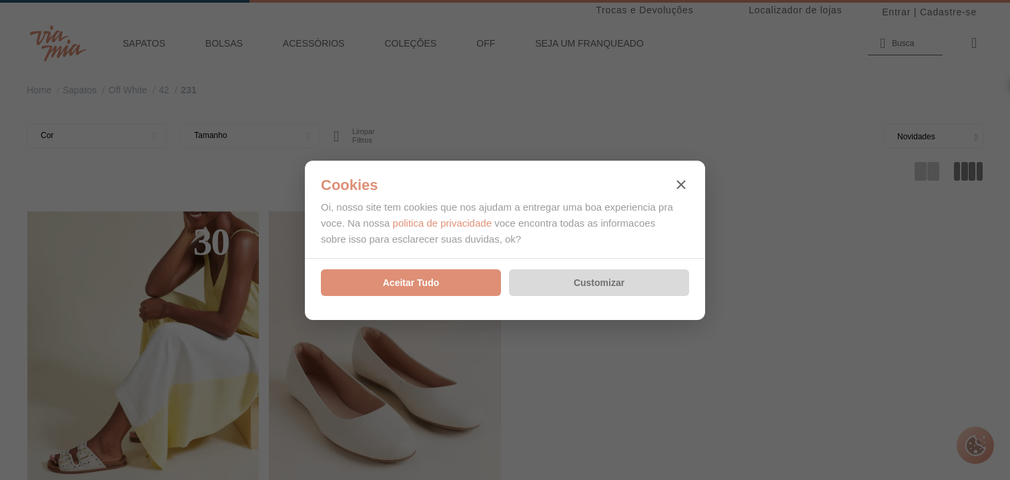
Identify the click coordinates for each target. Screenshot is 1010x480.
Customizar (599, 282)
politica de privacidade (442, 223)
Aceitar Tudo (411, 282)
